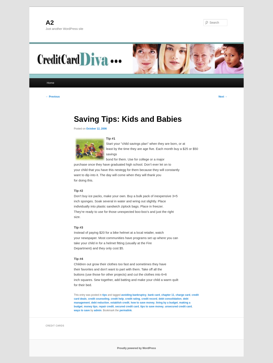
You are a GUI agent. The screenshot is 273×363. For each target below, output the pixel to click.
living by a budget (167, 302)
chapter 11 (167, 294)
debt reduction (100, 302)
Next (223, 96)
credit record (149, 298)
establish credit (120, 302)
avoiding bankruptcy (133, 294)
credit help (117, 298)
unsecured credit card (178, 306)
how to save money (142, 302)
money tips (91, 306)
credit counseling (98, 298)
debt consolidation (170, 298)
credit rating (132, 298)
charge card (183, 294)
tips (104, 294)
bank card (154, 294)
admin (97, 310)
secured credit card (127, 306)
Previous (53, 96)
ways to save (82, 310)
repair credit (106, 306)
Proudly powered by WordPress (136, 348)
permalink (126, 310)
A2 (50, 22)
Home (50, 82)
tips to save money (152, 306)
